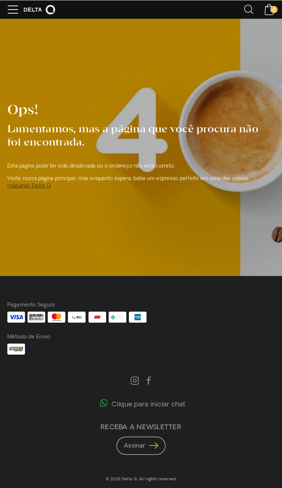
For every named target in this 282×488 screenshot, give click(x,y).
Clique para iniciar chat (142, 402)
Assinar (141, 446)
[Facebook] (148, 381)
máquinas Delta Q (29, 186)
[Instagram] (135, 381)
